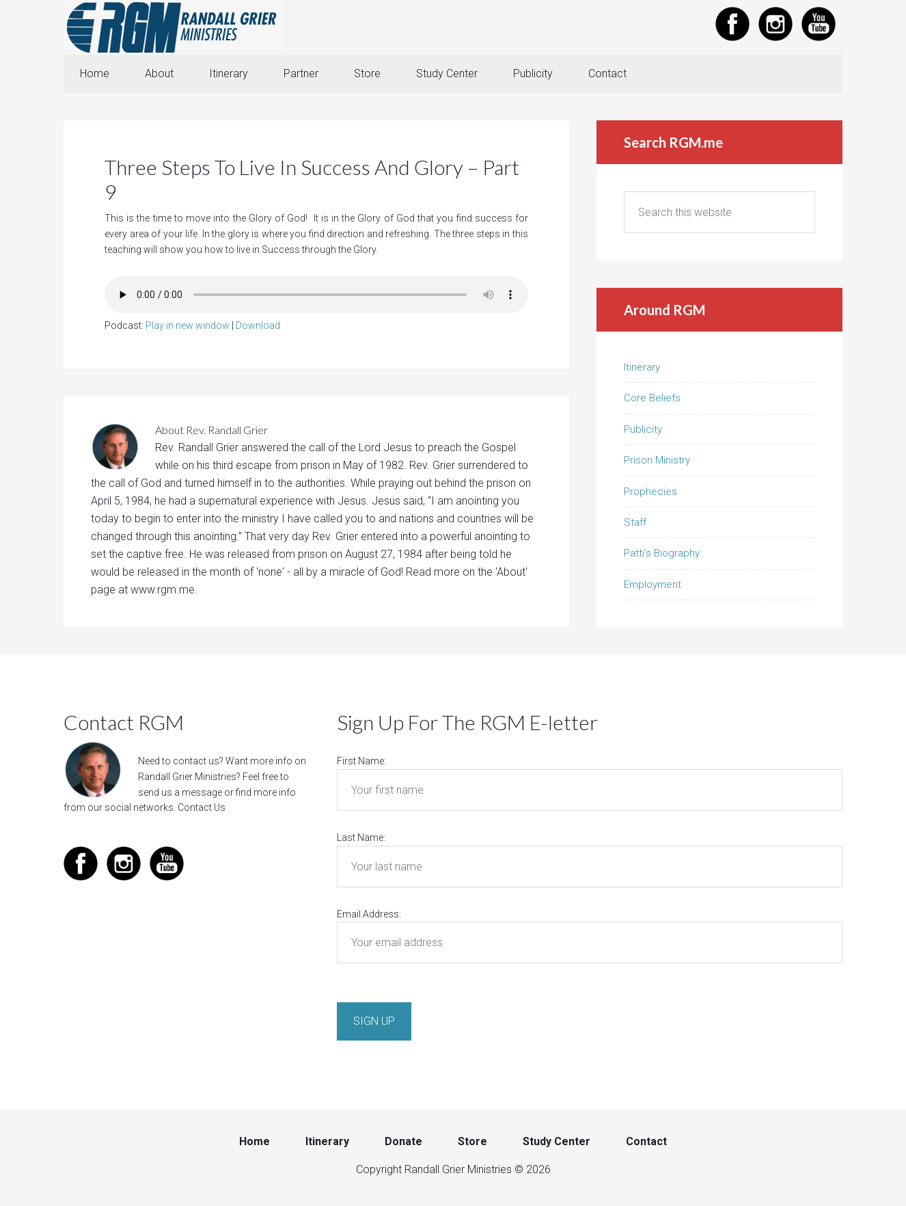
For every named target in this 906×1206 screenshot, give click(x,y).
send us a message (180, 792)
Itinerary (642, 367)
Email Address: (369, 914)
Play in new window (188, 325)
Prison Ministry (657, 460)
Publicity (643, 429)
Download (258, 325)
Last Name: (361, 837)
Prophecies (650, 491)
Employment (652, 584)
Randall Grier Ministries (173, 27)
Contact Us (201, 807)
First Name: (361, 760)
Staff (635, 522)
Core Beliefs (652, 398)
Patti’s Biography (662, 553)
